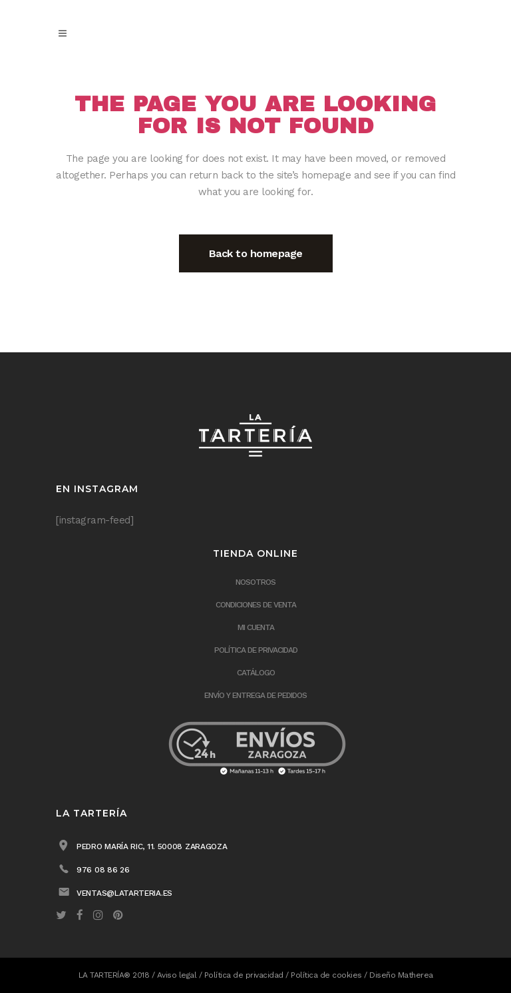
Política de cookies (326, 975)
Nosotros (255, 582)
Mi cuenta (256, 627)
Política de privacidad (255, 650)
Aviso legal (177, 975)
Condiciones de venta (256, 604)
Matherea (415, 975)
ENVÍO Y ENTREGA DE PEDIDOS (255, 695)
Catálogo (256, 672)
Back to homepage (256, 253)
